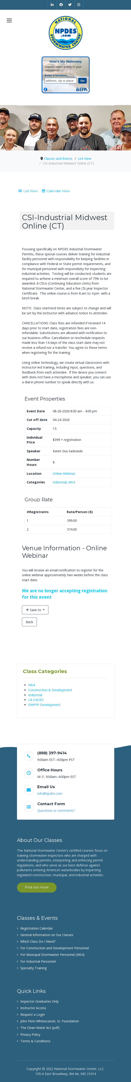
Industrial (60, 482)
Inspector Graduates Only (39, 1001)
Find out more (37, 887)
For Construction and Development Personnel (54, 948)
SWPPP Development (44, 705)
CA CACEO (36, 700)
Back (29, 622)
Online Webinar (64, 473)
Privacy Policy (30, 1034)
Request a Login (32, 1014)
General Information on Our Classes (46, 935)
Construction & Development (50, 690)
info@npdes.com (49, 793)
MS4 (71, 482)
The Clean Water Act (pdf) (40, 1027)
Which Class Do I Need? (38, 941)
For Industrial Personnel (38, 961)
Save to (34, 610)
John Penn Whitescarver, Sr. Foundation (49, 1021)
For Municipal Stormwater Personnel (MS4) (52, 954)
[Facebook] (61, 5)
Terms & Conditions (35, 1041)
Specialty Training (33, 968)
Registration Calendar (36, 928)
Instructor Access (33, 1008)
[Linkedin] (52, 5)
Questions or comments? (56, 810)
